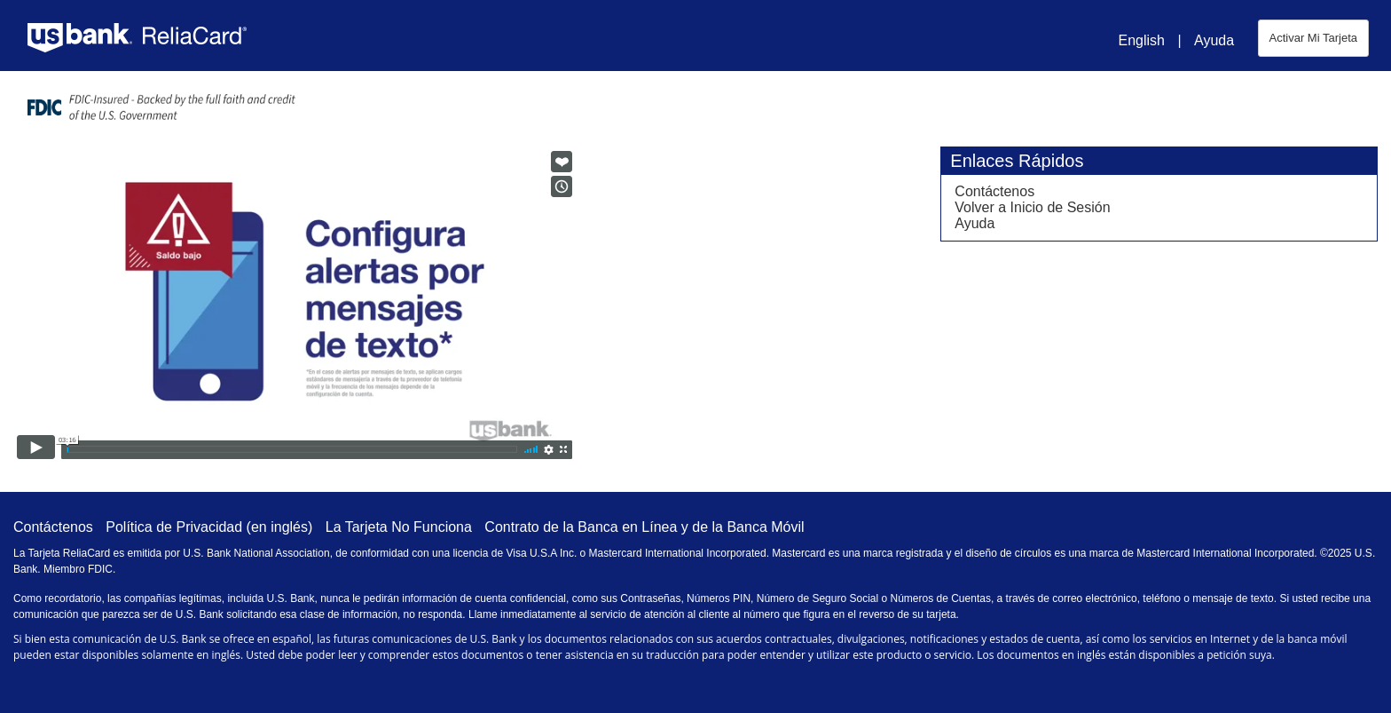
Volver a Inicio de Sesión (1032, 207)
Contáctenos (994, 191)
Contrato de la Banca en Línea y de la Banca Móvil (644, 527)
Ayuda (1214, 40)
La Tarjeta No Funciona (399, 527)
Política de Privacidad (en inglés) (209, 527)
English (1141, 40)
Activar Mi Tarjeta (1313, 37)
